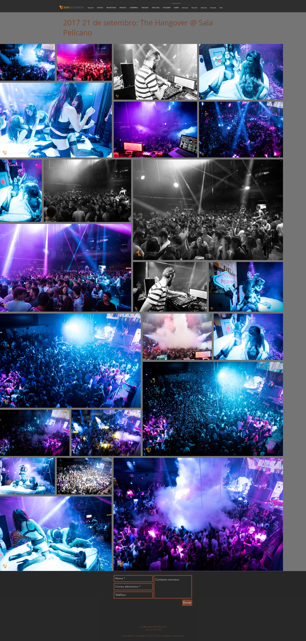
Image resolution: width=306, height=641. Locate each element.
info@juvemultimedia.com (153, 626)
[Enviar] (187, 603)
